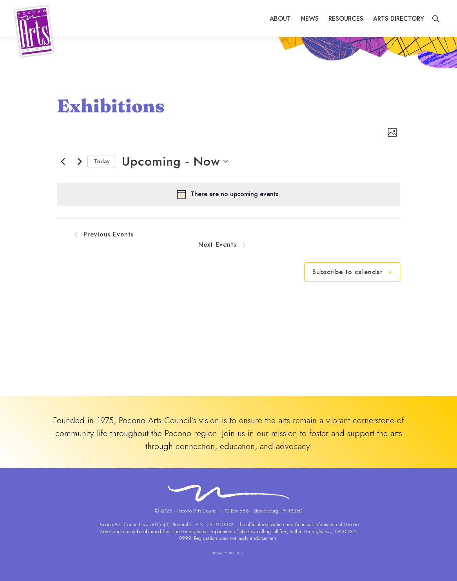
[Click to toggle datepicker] (175, 161)
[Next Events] (80, 161)
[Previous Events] (63, 161)
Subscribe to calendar (347, 271)
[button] (435, 19)
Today (102, 161)
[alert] (228, 194)
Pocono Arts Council (119, 524)
